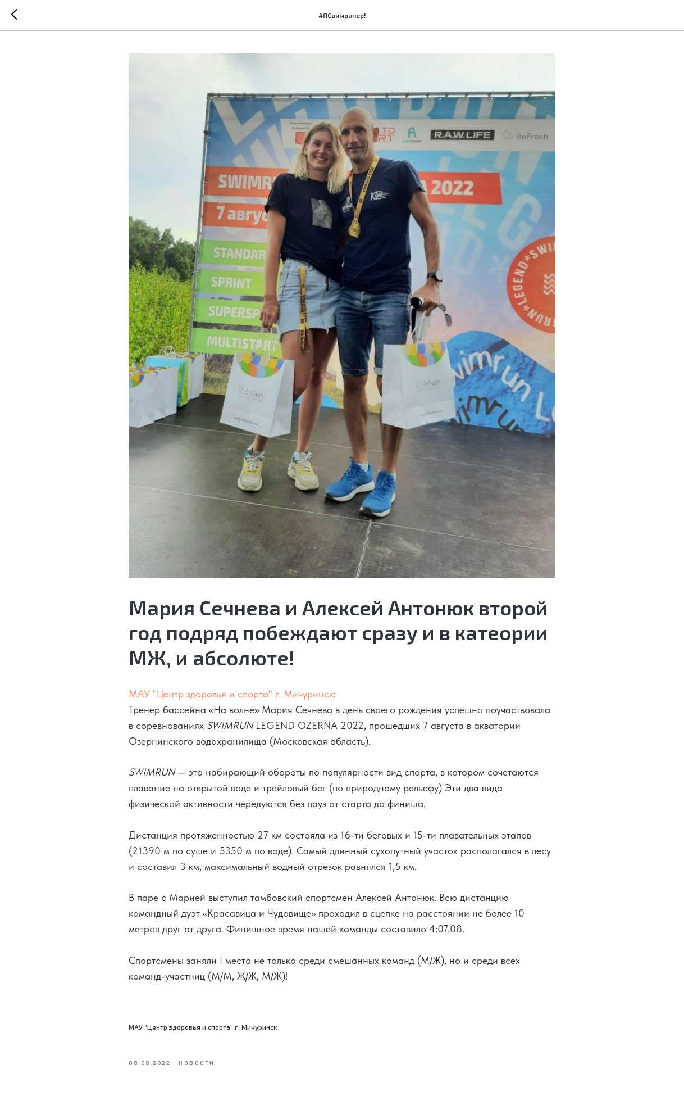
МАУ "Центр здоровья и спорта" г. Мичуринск (231, 694)
